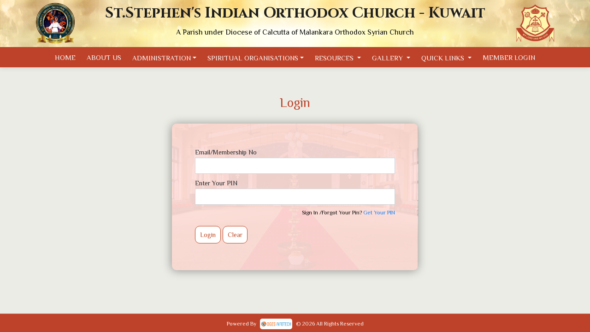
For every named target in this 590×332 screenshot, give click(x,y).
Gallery (388, 58)
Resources (335, 58)
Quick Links (443, 58)
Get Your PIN (379, 212)
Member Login (509, 57)
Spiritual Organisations (252, 58)
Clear (235, 234)
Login (208, 234)
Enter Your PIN (216, 183)
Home (65, 57)
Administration (161, 58)
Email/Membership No (226, 152)
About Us (104, 57)
